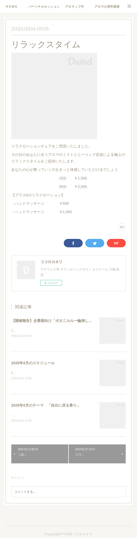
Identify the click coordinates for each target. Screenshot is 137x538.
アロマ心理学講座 (107, 6)
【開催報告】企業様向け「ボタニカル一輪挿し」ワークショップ (64, 321)
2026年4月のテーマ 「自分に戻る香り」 (45, 406)
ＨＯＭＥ (11, 6)
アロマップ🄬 (74, 6)
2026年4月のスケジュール (33, 363)
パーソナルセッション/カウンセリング (44, 6)
